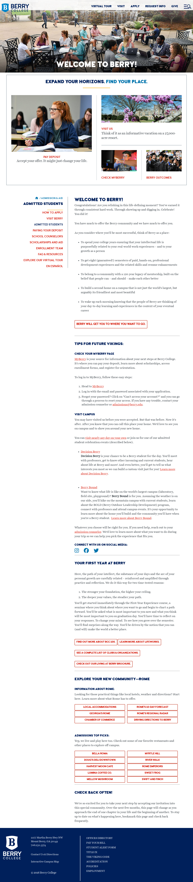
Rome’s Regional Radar (152, 713)
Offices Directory (99, 838)
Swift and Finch (152, 779)
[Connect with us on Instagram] (79, 551)
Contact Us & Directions (45, 854)
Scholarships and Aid (46, 242)
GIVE (174, 6)
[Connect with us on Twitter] (98, 551)
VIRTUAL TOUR (101, 6)
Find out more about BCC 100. (95, 642)
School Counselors (47, 236)
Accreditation (97, 861)
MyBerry (80, 359)
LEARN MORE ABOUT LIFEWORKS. (139, 642)
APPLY (135, 6)
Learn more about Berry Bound (131, 518)
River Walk (152, 760)
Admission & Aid (52, 198)
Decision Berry (90, 451)
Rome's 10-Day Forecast (152, 707)
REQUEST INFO (155, 6)
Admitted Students (48, 224)
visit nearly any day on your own (105, 438)
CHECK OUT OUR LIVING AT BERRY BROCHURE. (103, 664)
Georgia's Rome (99, 713)
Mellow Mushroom (100, 779)
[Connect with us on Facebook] (88, 551)
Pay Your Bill (95, 843)
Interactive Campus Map (45, 861)
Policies (92, 866)
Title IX (91, 852)
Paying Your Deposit (48, 230)
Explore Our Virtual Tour (43, 260)
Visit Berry (54, 218)
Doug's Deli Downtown (99, 760)
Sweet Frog (152, 773)
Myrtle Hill (152, 754)
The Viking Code (98, 857)
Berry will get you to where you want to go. (110, 324)
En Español (54, 266)
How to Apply (52, 212)
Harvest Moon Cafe (99, 766)
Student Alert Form (101, 847)
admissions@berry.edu (127, 404)
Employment (95, 871)
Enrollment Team (49, 248)
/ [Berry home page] (38, 198)
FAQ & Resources (50, 254)
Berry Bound (89, 487)
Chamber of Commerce (100, 720)
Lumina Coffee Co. (100, 773)
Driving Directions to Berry (152, 720)
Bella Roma (100, 754)
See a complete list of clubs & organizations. (107, 653)
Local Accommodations (99, 707)
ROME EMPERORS (152, 766)
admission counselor (88, 532)
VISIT (121, 6)
